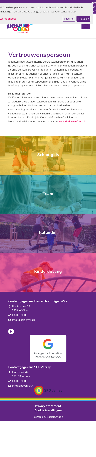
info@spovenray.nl (23, 385)
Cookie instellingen (48, 410)
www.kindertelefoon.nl (72, 121)
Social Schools (55, 417)
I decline (69, 18)
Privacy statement (48, 406)
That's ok (83, 18)
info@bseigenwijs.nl (23, 320)
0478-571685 (19, 315)
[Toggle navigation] (85, 26)
